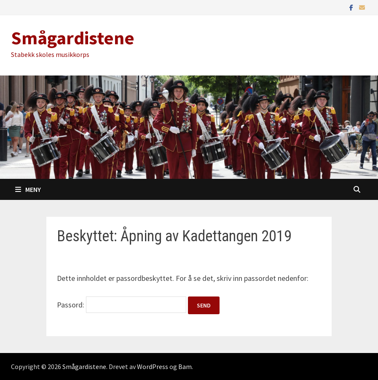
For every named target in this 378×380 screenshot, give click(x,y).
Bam (185, 366)
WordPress (152, 366)
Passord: (121, 305)
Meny (28, 189)
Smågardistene (72, 37)
